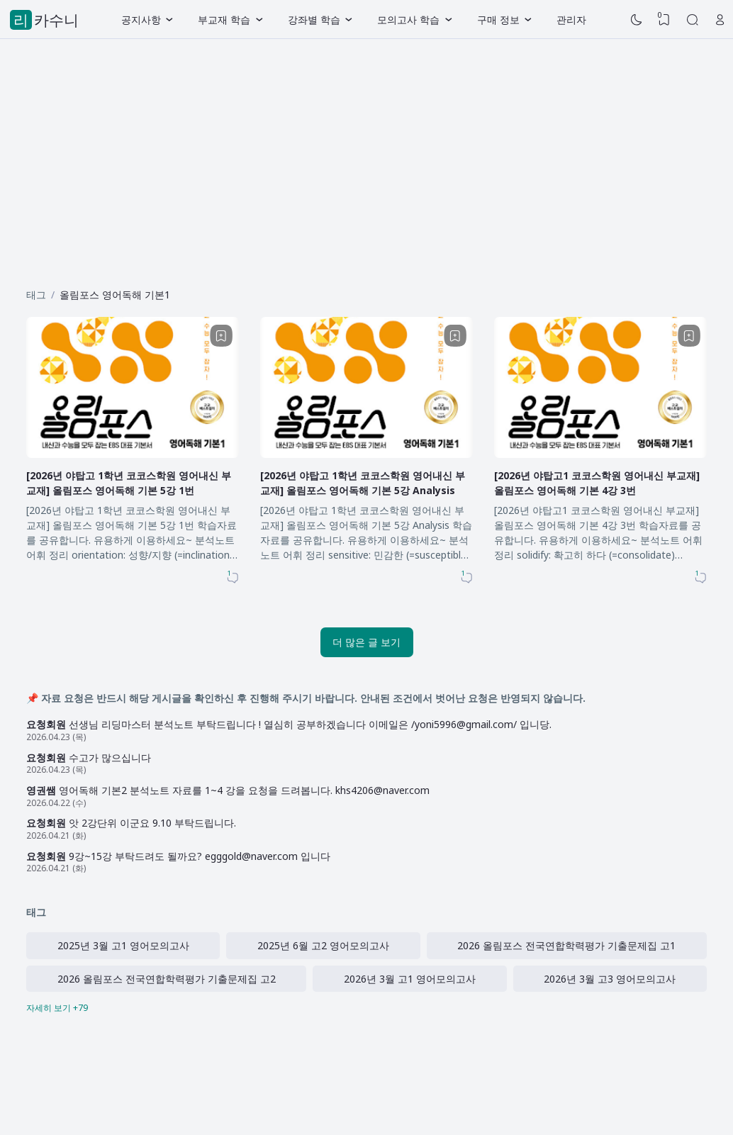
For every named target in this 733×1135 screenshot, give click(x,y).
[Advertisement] (366, 158)
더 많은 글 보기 (366, 642)
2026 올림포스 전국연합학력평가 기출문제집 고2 (166, 978)
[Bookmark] (221, 336)
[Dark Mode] (636, 20)
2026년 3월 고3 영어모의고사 (610, 978)
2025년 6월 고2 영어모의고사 (323, 945)
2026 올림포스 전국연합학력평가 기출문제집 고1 (566, 945)
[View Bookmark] (664, 20)
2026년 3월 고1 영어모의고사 (410, 978)
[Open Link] (720, 20)
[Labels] (366, 1008)
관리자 (571, 19)
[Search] (692, 20)
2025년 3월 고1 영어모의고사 (123, 945)
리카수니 (46, 20)
